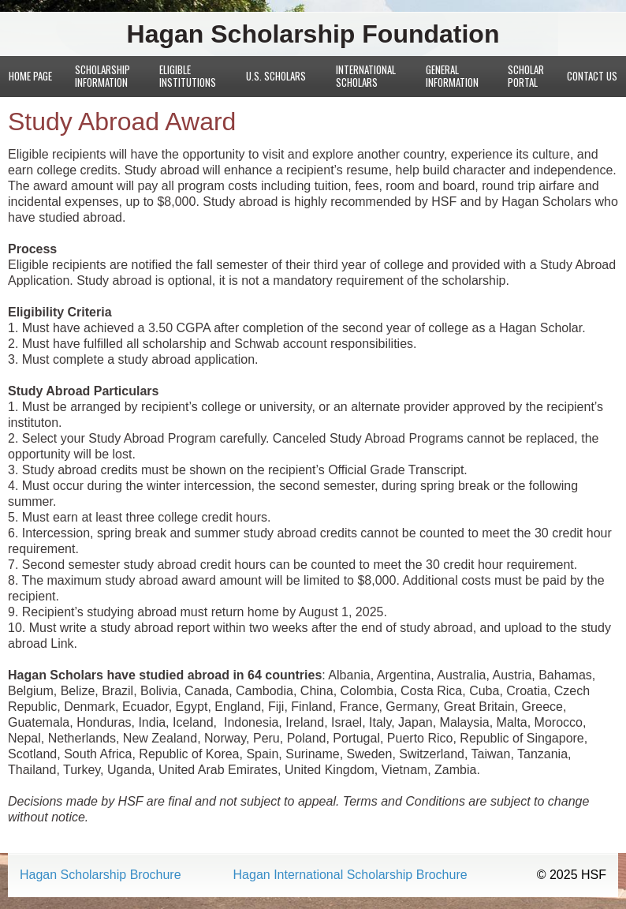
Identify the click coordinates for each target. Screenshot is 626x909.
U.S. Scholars (276, 76)
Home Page (30, 76)
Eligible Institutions (187, 76)
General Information (452, 76)
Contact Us (592, 76)
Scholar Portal (526, 76)
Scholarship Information (102, 76)
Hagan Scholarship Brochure (100, 875)
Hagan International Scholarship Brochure (350, 875)
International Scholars (366, 76)
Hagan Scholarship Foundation (313, 34)
